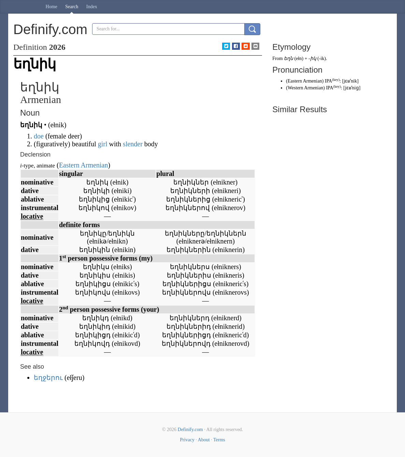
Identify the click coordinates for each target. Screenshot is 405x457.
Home (51, 6)
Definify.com (190, 429)
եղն (288, 58)
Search (71, 6)
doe (39, 136)
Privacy (187, 439)
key (335, 80)
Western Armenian (305, 87)
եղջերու (48, 377)
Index (91, 6)
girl (102, 144)
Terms (219, 439)
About (204, 439)
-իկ (312, 58)
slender (133, 144)
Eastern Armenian (83, 165)
